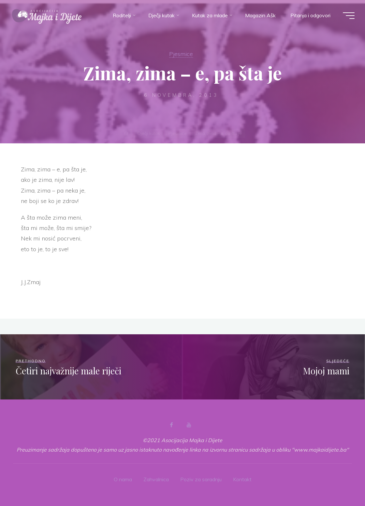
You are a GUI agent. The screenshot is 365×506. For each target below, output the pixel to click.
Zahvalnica (156, 479)
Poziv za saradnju (201, 479)
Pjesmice (181, 53)
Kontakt (242, 479)
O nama (123, 479)
